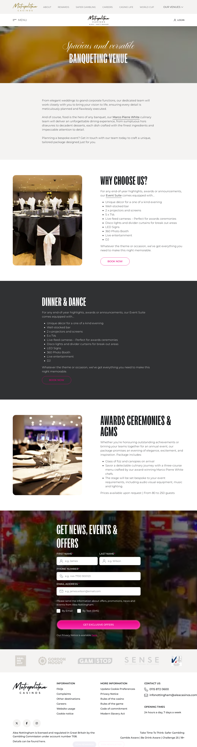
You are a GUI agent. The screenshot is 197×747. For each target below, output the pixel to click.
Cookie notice (65, 713)
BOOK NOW (115, 261)
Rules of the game (111, 703)
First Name (65, 553)
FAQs (60, 688)
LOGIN (179, 20)
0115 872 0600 (159, 689)
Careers (107, 7)
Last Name (107, 553)
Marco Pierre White (126, 117)
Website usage (66, 708)
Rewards (63, 7)
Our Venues (173, 7)
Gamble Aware (129, 737)
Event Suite (114, 195)
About (47, 7)
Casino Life (126, 7)
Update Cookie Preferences (117, 688)
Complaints (64, 693)
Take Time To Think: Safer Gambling (162, 732)
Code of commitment (113, 708)
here (94, 635)
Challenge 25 (171, 737)
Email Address (68, 584)
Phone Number (68, 568)
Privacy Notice (109, 693)
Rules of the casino (112, 698)
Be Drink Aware (151, 737)
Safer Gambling (86, 7)
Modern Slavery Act (112, 713)
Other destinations (68, 698)
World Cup (147, 7)
